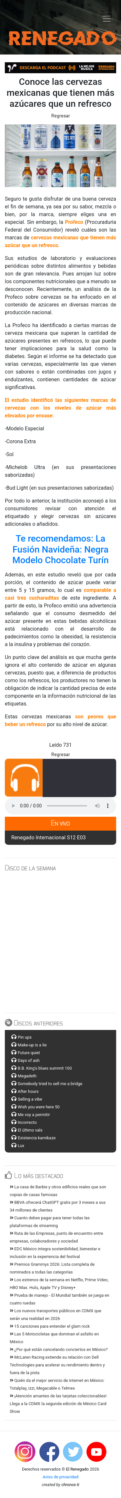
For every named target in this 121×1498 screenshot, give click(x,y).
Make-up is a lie (32, 1045)
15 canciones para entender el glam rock (50, 1326)
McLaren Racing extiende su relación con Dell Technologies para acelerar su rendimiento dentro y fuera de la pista (57, 1365)
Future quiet (29, 1052)
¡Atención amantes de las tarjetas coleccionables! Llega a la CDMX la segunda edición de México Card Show (58, 1403)
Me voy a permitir (34, 1114)
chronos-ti (70, 1484)
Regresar (60, 115)
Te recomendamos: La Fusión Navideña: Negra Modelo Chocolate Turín (61, 549)
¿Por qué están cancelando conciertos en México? (59, 1349)
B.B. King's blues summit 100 (45, 1068)
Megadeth (27, 1076)
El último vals (30, 1130)
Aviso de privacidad (60, 1476)
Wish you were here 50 (39, 1106)
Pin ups (25, 1037)
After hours (28, 1091)
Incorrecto (27, 1122)
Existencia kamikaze (36, 1137)
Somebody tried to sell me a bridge (50, 1083)
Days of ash (29, 1060)
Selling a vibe (30, 1099)
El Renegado (77, 1469)
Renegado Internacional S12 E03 (48, 837)
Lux (21, 1145)
